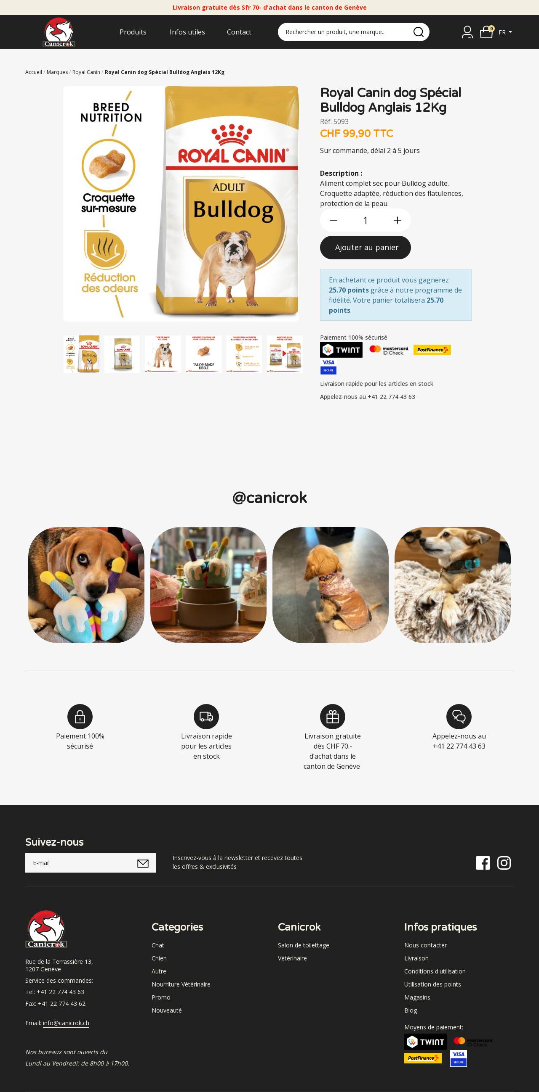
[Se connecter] (467, 32)
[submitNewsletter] (143, 863)
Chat (158, 945)
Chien (159, 958)
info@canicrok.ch (66, 1023)
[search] (419, 32)
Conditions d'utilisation (435, 971)
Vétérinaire (292, 958)
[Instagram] (504, 862)
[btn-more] (397, 220)
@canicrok (269, 498)
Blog (410, 1010)
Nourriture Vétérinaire (181, 984)
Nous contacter (425, 945)
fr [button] (503, 32)
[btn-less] (333, 220)
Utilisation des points (432, 984)
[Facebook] (483, 862)
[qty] (365, 220)
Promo (161, 997)
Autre (159, 971)
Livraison (416, 958)
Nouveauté (167, 1010)
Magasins (417, 997)
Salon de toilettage (303, 945)
